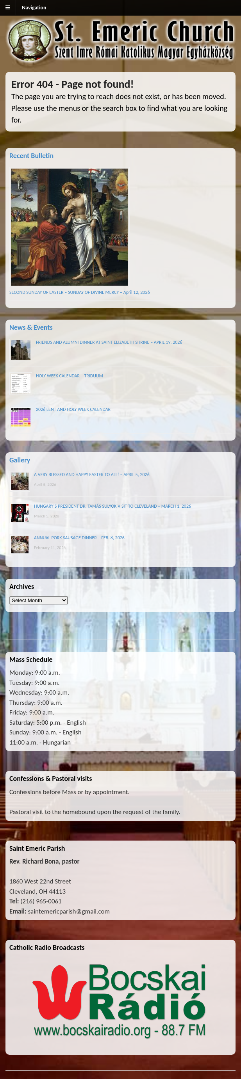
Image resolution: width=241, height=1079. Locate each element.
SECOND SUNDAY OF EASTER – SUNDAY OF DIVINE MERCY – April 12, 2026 (79, 292)
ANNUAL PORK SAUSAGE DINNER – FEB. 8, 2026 (79, 537)
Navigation (34, 7)
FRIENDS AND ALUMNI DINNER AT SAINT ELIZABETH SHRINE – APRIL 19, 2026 (109, 342)
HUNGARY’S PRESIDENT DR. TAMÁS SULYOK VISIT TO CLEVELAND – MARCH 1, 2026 (112, 506)
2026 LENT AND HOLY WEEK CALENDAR (73, 409)
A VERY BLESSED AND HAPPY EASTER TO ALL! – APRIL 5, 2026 (92, 474)
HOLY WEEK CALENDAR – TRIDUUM (69, 376)
